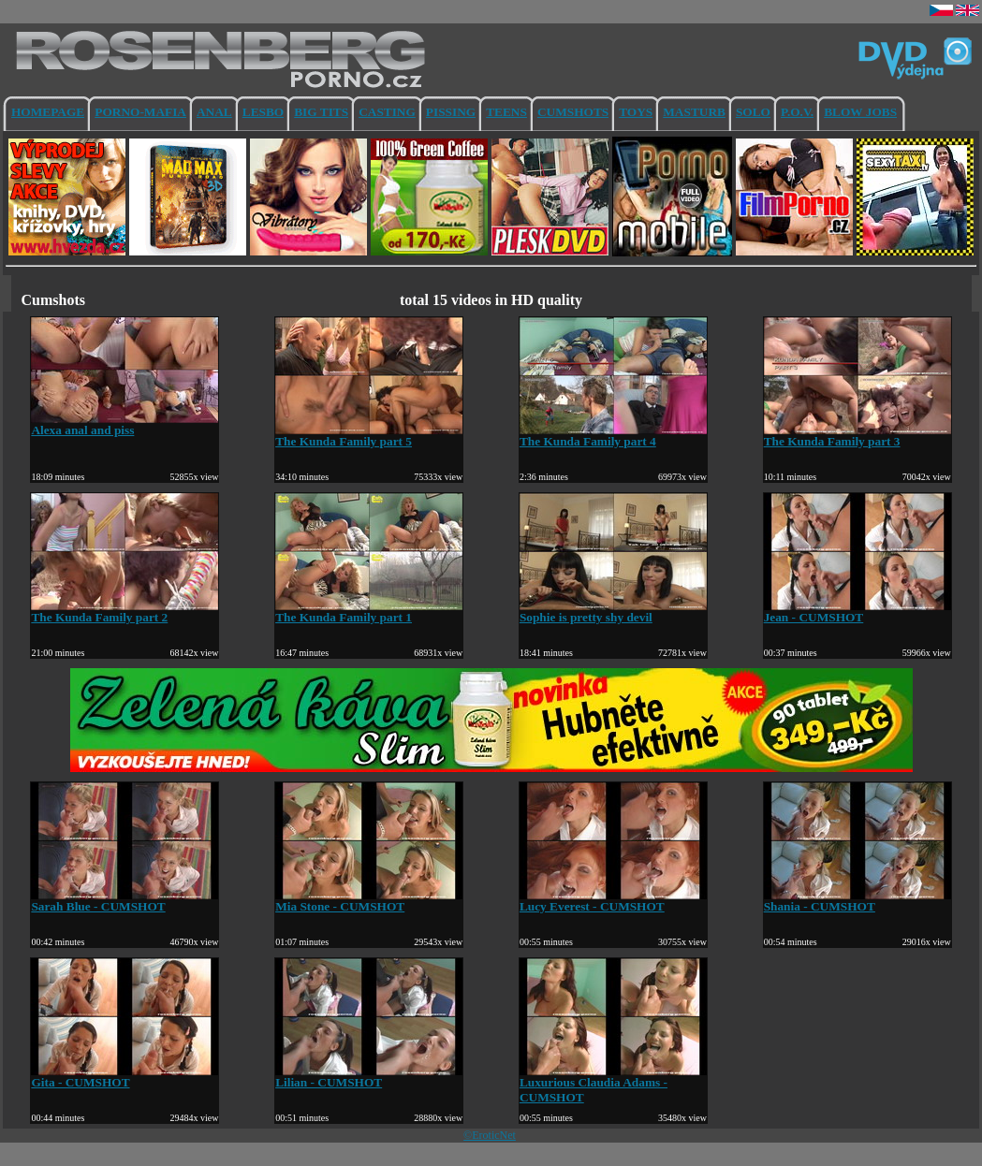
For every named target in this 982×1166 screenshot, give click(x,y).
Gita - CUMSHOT (124, 1076)
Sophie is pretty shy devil (613, 611)
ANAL (214, 112)
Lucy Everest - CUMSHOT (613, 900)
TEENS (506, 112)
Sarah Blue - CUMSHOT (124, 900)
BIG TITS (321, 112)
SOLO (753, 112)
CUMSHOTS (572, 112)
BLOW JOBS (860, 112)
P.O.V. (797, 112)
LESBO (263, 112)
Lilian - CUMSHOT (368, 1076)
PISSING (451, 112)
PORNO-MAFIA (140, 112)
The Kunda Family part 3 (857, 435)
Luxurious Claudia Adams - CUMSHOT (613, 1084)
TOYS (635, 112)
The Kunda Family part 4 (613, 435)
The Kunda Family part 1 (368, 611)
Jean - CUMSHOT (857, 611)
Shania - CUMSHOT (857, 900)
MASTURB (694, 112)
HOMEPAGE (47, 112)
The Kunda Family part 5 (368, 435)
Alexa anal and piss (124, 424)
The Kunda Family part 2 (124, 611)
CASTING (387, 112)
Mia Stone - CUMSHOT (368, 900)
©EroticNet (489, 1135)
